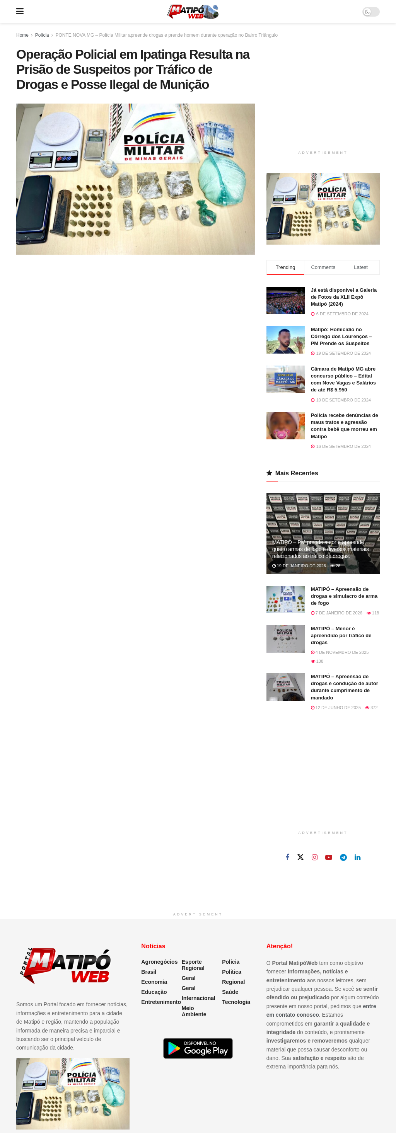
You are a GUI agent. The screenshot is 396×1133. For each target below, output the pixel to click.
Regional (233, 982)
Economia (154, 982)
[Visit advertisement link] (323, 209)
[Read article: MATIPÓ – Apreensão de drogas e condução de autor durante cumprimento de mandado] (285, 687)
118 (373, 613)
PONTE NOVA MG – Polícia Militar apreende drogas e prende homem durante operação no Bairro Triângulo (166, 35)
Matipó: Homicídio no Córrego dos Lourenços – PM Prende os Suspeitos (341, 336)
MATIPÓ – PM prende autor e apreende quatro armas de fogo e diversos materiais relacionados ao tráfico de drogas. (320, 549)
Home (22, 35)
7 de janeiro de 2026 (336, 613)
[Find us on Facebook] (287, 857)
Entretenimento (161, 1002)
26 (335, 565)
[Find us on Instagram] (314, 857)
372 (371, 707)
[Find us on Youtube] (328, 857)
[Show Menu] (20, 11)
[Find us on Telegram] (343, 857)
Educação (154, 992)
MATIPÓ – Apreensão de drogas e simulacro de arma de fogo (344, 596)
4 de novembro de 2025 (340, 652)
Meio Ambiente (194, 1011)
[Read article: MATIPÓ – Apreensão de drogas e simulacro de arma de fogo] (285, 600)
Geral (189, 978)
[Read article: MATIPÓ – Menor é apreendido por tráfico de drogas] (285, 639)
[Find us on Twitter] (300, 857)
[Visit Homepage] (192, 11)
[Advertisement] (324, 95)
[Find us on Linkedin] (357, 857)
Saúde (230, 992)
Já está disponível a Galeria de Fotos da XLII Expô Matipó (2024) (344, 297)
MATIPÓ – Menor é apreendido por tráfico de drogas (341, 635)
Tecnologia (236, 1002)
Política (231, 972)
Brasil (148, 972)
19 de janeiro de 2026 (299, 565)
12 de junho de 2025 (336, 707)
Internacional (198, 998)
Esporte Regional (193, 965)
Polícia (42, 35)
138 (317, 661)
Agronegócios (159, 962)
